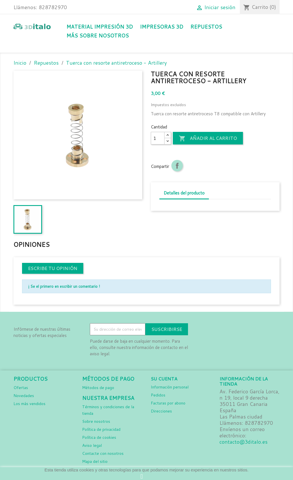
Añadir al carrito (208, 138)
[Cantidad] (158, 138)
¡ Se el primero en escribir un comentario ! (64, 286)
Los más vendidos (29, 403)
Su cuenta (164, 378)
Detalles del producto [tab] (184, 193)
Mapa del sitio (95, 461)
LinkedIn (228, 329)
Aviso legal (92, 445)
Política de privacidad (101, 429)
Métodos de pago (98, 387)
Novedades (23, 395)
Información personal (170, 387)
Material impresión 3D (99, 26)
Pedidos (158, 395)
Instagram (215, 329)
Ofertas (20, 387)
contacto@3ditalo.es (243, 441)
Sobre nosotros (96, 421)
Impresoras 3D (161, 26)
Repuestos (206, 26)
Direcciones (161, 411)
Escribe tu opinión (52, 268)
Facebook (203, 329)
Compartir (177, 165)
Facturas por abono (168, 403)
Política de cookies (99, 437)
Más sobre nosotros (97, 35)
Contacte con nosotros (103, 453)
